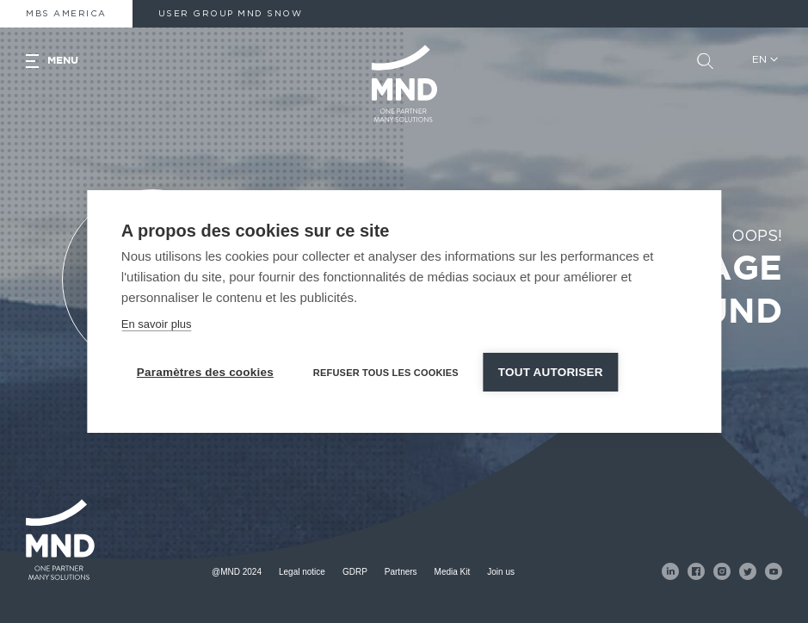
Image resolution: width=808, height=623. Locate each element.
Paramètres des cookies (205, 372)
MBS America (66, 13)
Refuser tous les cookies (386, 372)
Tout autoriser (550, 372)
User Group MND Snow (230, 13)
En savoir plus (156, 324)
